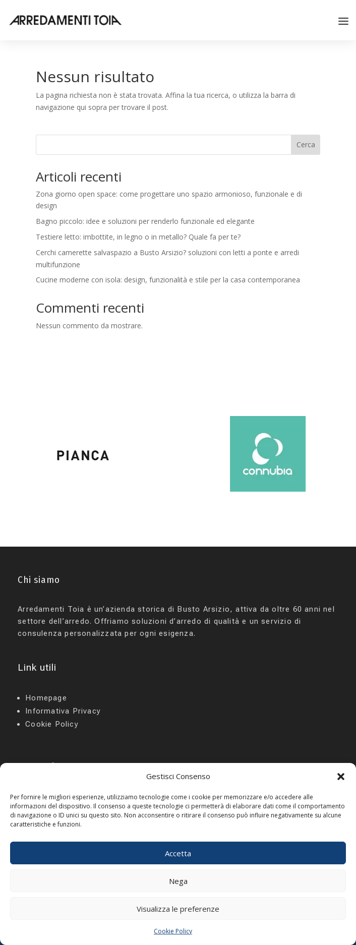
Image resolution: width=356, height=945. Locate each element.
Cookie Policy (173, 931)
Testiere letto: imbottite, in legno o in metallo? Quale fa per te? (138, 237)
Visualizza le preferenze (178, 909)
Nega (178, 881)
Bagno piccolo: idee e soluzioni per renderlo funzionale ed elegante (145, 221)
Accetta (178, 853)
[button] (341, 777)
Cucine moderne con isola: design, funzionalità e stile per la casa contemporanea (168, 279)
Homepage (46, 697)
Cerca (305, 144)
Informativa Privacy (63, 711)
